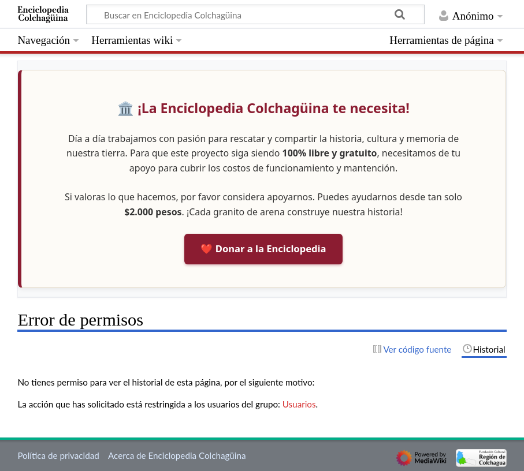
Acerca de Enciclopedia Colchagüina (177, 455)
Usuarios (299, 404)
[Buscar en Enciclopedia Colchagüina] (255, 14)
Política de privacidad (58, 455)
